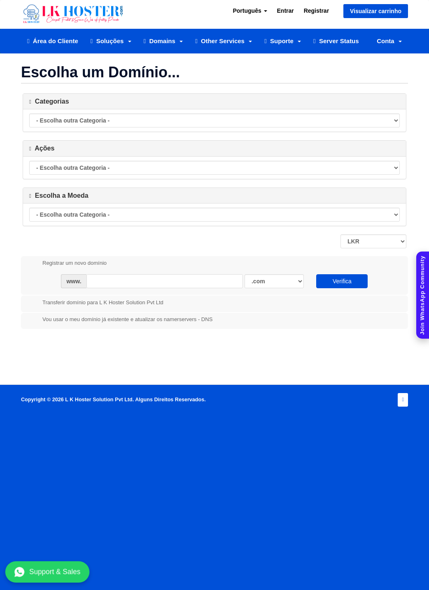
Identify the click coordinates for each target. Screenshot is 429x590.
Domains (163, 40)
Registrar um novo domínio (68, 263)
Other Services (223, 40)
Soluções (111, 40)
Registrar (316, 10)
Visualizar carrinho (375, 11)
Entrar (285, 10)
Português (250, 10)
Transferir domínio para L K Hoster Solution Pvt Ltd (96, 303)
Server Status (336, 40)
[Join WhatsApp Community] (422, 295)
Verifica (342, 281)
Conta (389, 40)
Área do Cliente (52, 40)
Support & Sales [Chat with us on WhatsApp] (47, 572)
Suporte (282, 40)
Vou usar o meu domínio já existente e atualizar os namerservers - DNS (120, 319)
